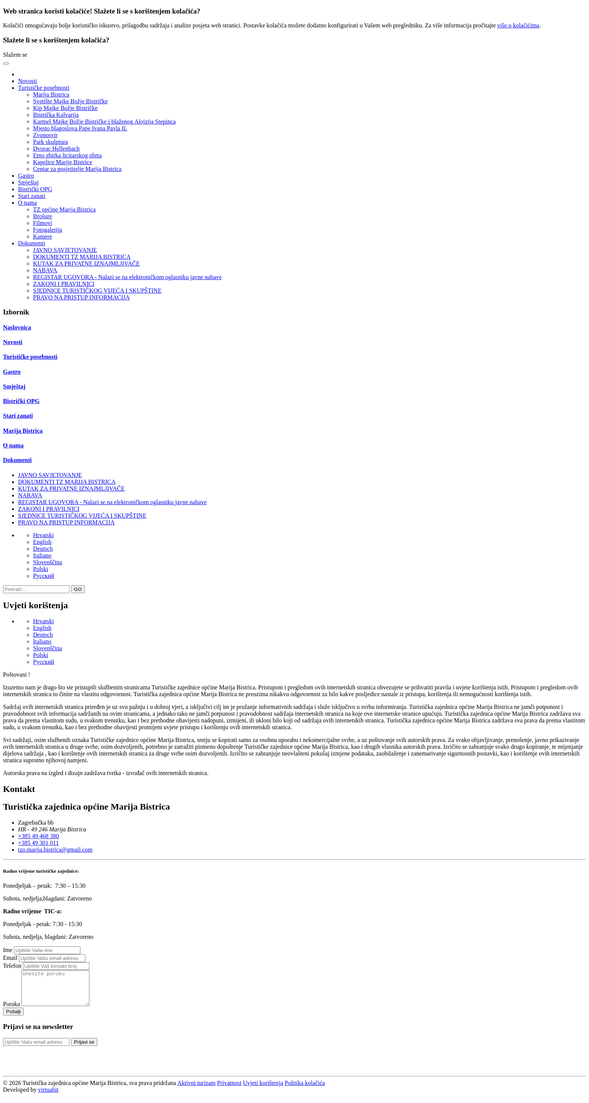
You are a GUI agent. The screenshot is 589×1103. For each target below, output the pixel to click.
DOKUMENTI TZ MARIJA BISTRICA (82, 257)
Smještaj (28, 182)
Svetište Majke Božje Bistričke (70, 101)
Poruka (11, 1011)
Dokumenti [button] (31, 243)
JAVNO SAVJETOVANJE (65, 250)
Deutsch (43, 548)
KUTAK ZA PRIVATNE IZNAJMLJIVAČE (86, 263)
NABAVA (45, 270)
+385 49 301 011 (38, 843)
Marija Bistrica (51, 94)
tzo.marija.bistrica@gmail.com (55, 849)
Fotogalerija (47, 230)
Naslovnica (17, 327)
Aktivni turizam (196, 1089)
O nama (13, 445)
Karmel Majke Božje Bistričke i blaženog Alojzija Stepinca (104, 121)
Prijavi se (84, 1049)
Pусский (43, 576)
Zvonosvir (45, 135)
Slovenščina (47, 562)
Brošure (42, 216)
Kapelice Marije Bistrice (62, 162)
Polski (40, 569)
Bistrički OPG (35, 189)
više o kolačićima (518, 25)
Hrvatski (43, 535)
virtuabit (48, 1096)
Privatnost (229, 1089)
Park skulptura (50, 142)
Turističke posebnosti (30, 357)
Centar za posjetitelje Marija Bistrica (77, 169)
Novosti (27, 81)
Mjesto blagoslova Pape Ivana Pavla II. (80, 128)
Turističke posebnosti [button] (43, 88)
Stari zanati (31, 196)
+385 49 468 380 (38, 836)
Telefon (12, 965)
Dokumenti (17, 460)
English (42, 542)
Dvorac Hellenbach (56, 148)
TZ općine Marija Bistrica (64, 209)
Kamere (42, 236)
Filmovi (42, 223)
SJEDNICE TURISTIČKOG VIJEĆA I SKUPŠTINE (97, 290)
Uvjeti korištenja (263, 1089)
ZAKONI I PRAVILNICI (63, 284)
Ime (7, 950)
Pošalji (13, 1018)
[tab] (294, 327)
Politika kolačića (305, 1089)
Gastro (26, 175)
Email (10, 958)
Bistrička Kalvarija (56, 115)
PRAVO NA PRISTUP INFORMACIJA (81, 297)
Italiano (42, 555)
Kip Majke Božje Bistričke (65, 108)
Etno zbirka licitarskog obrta (67, 155)
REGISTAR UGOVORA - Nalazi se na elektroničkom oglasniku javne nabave (127, 277)
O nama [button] (27, 202)
